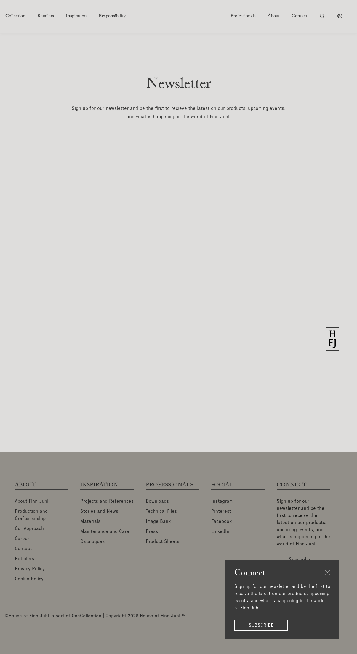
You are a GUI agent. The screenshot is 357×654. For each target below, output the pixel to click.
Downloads (157, 501)
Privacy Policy (30, 569)
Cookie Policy (29, 579)
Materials (90, 521)
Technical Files (161, 511)
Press (152, 531)
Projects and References (107, 501)
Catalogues (92, 541)
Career (22, 538)
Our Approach (29, 528)
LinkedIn (220, 531)
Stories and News (99, 511)
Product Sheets (162, 541)
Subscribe (261, 625)
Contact (23, 549)
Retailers (24, 559)
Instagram (222, 501)
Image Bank (158, 521)
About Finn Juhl (31, 501)
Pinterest (221, 511)
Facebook (221, 521)
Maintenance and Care (104, 531)
